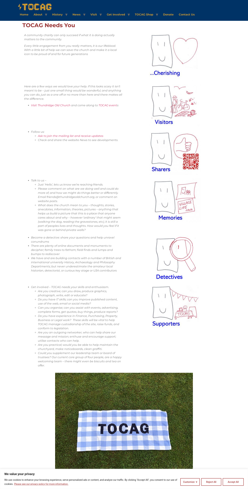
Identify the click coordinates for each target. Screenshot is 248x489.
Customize (189, 482)
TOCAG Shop (144, 14)
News (77, 14)
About (38, 14)
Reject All (211, 482)
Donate (168, 14)
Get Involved (116, 14)
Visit (93, 14)
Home (24, 14)
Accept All (233, 482)
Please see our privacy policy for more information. (41, 484)
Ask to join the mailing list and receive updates (70, 136)
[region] (124, 479)
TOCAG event (108, 105)
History (57, 14)
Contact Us (187, 14)
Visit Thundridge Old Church (50, 105)
